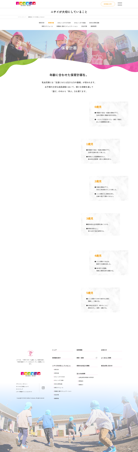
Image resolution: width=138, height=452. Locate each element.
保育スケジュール (47, 26)
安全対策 (84, 26)
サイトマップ (19, 389)
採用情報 (79, 350)
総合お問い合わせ (106, 366)
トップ (54, 350)
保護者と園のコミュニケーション (67, 26)
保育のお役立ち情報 (83, 366)
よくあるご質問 (106, 358)
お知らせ (104, 350)
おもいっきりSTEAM (64, 22)
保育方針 (41, 22)
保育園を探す (108, 4)
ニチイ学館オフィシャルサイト (24, 391)
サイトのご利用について (22, 386)
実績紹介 (81, 384)
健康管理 (93, 26)
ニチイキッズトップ (22, 17)
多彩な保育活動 (94, 22)
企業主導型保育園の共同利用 (86, 377)
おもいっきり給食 (80, 22)
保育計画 (56, 373)
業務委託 (81, 381)
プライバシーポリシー (21, 384)
